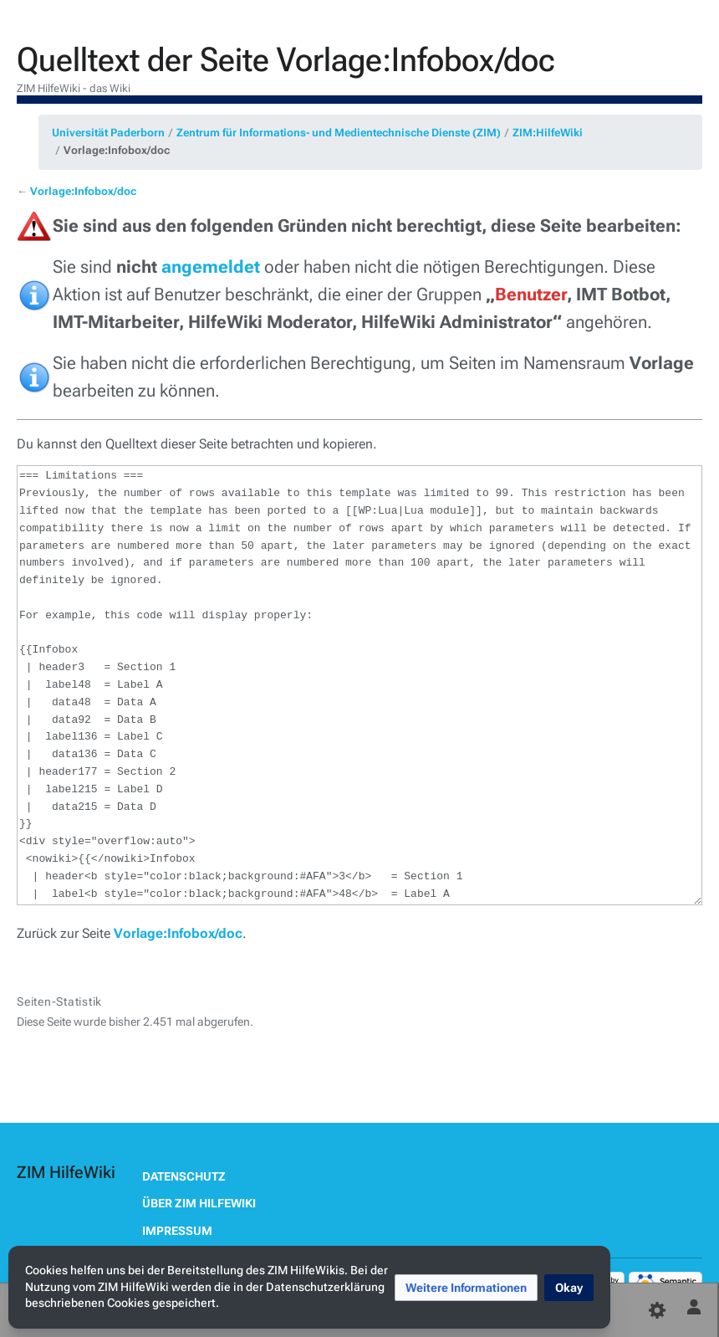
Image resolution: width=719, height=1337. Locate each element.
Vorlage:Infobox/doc (117, 150)
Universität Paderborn (108, 132)
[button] (466, 1287)
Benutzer (531, 294)
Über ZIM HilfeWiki (199, 1203)
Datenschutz (184, 1176)
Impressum (177, 1230)
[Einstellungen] (657, 1310)
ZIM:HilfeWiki (547, 132)
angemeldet (210, 267)
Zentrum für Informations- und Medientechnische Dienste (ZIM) (338, 132)
